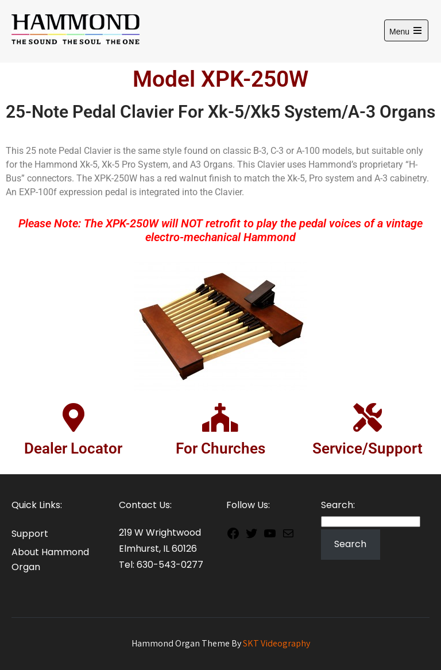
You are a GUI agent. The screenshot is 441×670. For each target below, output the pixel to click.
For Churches (220, 448)
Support (29, 533)
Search (350, 544)
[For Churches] (220, 417)
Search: (338, 505)
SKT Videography (276, 643)
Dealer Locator (73, 448)
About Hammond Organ (50, 559)
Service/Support (367, 448)
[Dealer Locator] (73, 417)
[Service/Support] (367, 417)
